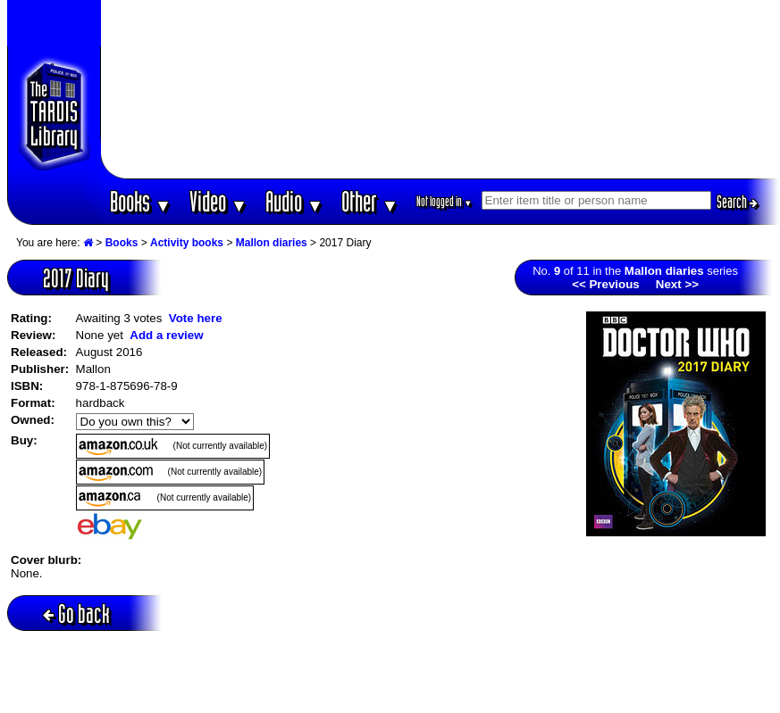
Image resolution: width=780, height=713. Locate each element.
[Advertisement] (440, 89)
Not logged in (444, 201)
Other (369, 201)
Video (218, 201)
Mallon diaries (271, 242)
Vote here (195, 318)
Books (141, 201)
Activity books (186, 242)
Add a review (166, 335)
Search (737, 201)
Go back (76, 613)
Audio (294, 201)
